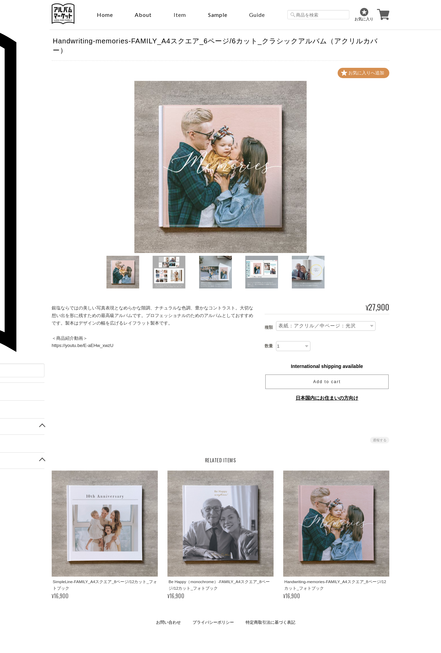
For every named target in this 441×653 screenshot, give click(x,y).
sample (217, 14)
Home (105, 14)
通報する (380, 440)
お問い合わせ (168, 622)
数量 (269, 346)
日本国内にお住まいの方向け (327, 398)
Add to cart (327, 381)
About (143, 14)
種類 (269, 327)
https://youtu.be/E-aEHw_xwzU (82, 345)
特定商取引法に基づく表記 (270, 622)
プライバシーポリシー (213, 622)
